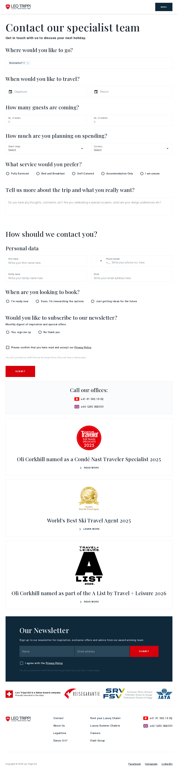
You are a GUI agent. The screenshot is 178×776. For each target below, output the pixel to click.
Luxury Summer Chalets (105, 725)
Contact (58, 718)
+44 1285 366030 (89, 406)
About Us (59, 725)
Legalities (59, 733)
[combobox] (31, 63)
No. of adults (14, 118)
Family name (14, 274)
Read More (89, 468)
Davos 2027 (60, 740)
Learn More (89, 529)
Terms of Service (73, 357)
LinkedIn (167, 763)
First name (13, 259)
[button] (28, 63)
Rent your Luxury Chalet (105, 718)
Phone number (113, 259)
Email (96, 274)
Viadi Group (97, 740)
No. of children (101, 118)
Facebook (134, 763)
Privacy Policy (82, 347)
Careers (95, 733)
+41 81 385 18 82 (88, 399)
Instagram (151, 763)
